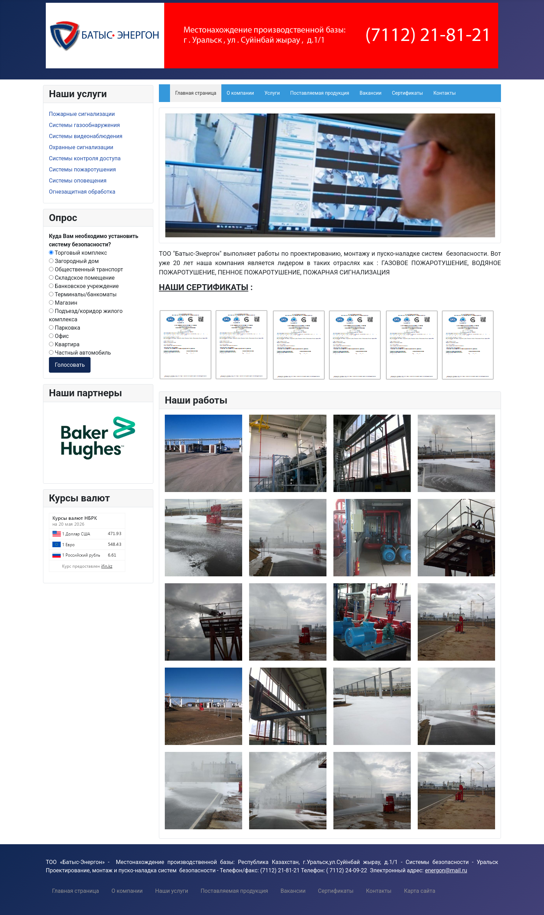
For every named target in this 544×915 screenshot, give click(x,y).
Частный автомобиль (80, 352)
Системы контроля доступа (85, 158)
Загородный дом (74, 261)
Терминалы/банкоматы (83, 294)
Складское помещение (82, 277)
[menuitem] (75, 890)
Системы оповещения (78, 180)
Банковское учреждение (84, 286)
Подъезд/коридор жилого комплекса (85, 315)
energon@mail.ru (446, 870)
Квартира (64, 344)
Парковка (64, 327)
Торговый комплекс (78, 252)
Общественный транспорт (86, 269)
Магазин (63, 302)
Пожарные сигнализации (82, 114)
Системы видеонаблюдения (85, 136)
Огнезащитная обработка (82, 191)
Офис (59, 336)
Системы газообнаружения (84, 125)
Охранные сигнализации (81, 147)
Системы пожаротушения (82, 169)
